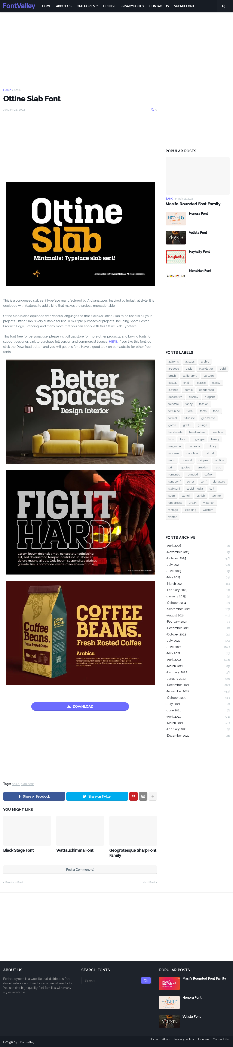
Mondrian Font (200, 270)
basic (17, 90)
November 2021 (198, 691)
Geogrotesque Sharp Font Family (130, 852)
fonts (203, 410)
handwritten (197, 432)
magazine (194, 446)
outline (219, 460)
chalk (186, 382)
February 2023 (198, 622)
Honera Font (198, 213)
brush (172, 375)
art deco (173, 368)
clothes (173, 389)
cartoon (209, 375)
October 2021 (198, 698)
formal (172, 417)
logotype (199, 439)
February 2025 (198, 590)
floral (190, 410)
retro (218, 467)
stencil (186, 495)
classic (201, 382)
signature (219, 481)
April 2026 (198, 546)
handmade (175, 432)
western (208, 509)
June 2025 (198, 571)
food (216, 410)
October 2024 (198, 603)
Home (7, 90)
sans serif (174, 481)
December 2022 (198, 628)
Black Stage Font (17, 850)
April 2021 (198, 717)
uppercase (175, 502)
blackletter (206, 368)
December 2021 (198, 685)
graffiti (187, 425)
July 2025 (198, 565)
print (171, 467)
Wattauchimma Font (73, 850)
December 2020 (198, 736)
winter (172, 516)
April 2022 (198, 660)
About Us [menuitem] (63, 6)
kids (171, 439)
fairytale (173, 403)
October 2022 (198, 634)
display (193, 396)
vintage (173, 509)
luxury (215, 439)
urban (193, 502)
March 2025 (198, 584)
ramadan (202, 467)
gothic (172, 425)
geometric (208, 417)
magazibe (174, 446)
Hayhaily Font (199, 251)
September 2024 (198, 609)
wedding (190, 509)
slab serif (27, 784)
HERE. (113, 342)
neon (171, 460)
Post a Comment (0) (80, 868)
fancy (189, 403)
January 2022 (198, 679)
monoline (192, 453)
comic (189, 389)
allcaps (189, 361)
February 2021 (198, 729)
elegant (210, 396)
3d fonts (173, 361)
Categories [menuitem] (86, 6)
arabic (205, 361)
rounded (192, 474)
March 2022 (198, 666)
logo (183, 439)
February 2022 (198, 672)
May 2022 (198, 653)
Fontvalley (27, 1041)
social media (195, 488)
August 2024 (198, 615)
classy (216, 382)
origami (203, 460)
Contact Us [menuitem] (159, 6)
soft (211, 488)
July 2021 (198, 704)
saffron (209, 474)
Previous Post (14, 881)
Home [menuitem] (46, 6)
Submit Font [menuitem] (184, 6)
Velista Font (198, 232)
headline (217, 432)
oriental (187, 460)
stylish (201, 495)
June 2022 (198, 647)
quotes (185, 467)
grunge (202, 425)
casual (172, 382)
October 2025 (198, 559)
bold (223, 368)
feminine (174, 410)
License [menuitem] (109, 6)
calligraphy (190, 375)
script (190, 481)
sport (171, 495)
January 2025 (198, 596)
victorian (208, 502)
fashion (204, 403)
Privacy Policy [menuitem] (132, 6)
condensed (206, 389)
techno (216, 495)
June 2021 (198, 710)
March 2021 (198, 723)
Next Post (148, 881)
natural (209, 453)
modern (173, 453)
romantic (174, 474)
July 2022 (198, 641)
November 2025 (198, 552)
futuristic (189, 417)
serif (203, 481)
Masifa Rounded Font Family (191, 203)
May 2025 (198, 577)
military (212, 446)
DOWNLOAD (83, 707)
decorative (175, 396)
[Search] (116, 979)
